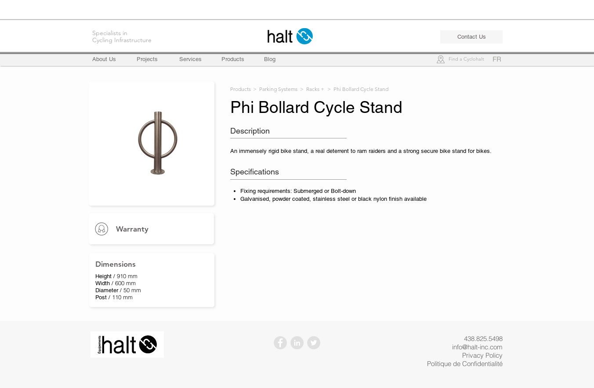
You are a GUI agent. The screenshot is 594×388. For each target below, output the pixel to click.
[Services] (190, 59)
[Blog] (269, 59)
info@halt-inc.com (477, 347)
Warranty (132, 229)
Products (240, 89)
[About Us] (107, 59)
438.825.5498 (483, 338)
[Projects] (147, 59)
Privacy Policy (482, 355)
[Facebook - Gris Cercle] (280, 342)
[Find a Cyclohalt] (466, 59)
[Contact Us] (471, 37)
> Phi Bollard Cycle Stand (357, 89)
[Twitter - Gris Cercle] (313, 342)
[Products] (232, 59)
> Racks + (312, 89)
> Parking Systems (275, 89)
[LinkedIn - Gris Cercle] (297, 342)
